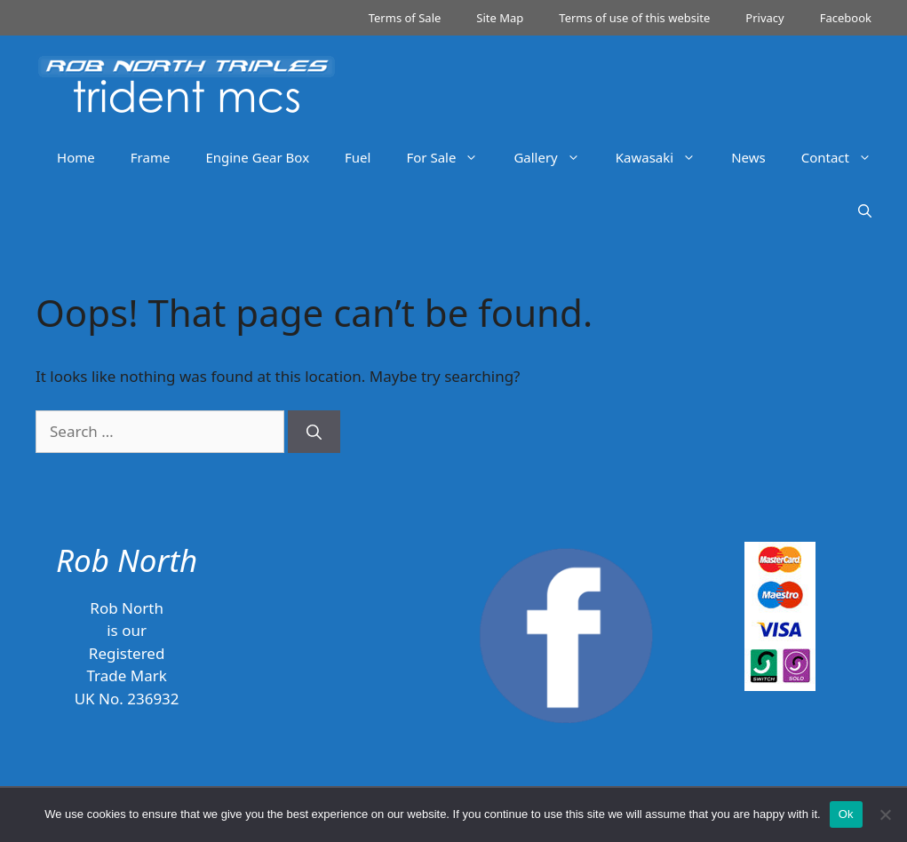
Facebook (845, 18)
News (748, 157)
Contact (845, 157)
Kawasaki (664, 157)
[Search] (314, 431)
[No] (885, 814)
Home (76, 157)
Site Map (499, 18)
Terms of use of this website (634, 18)
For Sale (451, 157)
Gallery (555, 157)
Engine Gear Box (257, 157)
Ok (846, 814)
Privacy (764, 18)
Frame (151, 157)
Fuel (357, 157)
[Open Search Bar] (864, 210)
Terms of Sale (405, 18)
